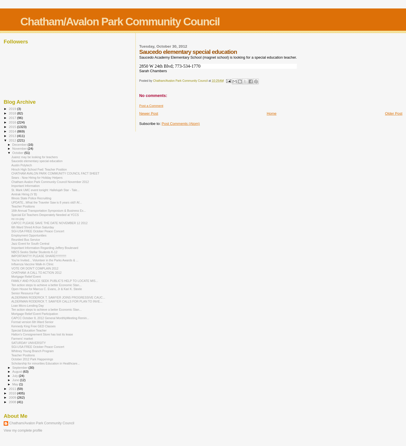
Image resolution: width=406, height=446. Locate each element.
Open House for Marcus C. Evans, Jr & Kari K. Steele (46, 289)
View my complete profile (23, 430)
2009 (13, 397)
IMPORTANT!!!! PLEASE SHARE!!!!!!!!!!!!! (38, 256)
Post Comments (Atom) (181, 124)
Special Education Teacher (29, 330)
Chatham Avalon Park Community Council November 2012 (50, 182)
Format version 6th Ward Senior (32, 322)
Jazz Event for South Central (30, 243)
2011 (13, 388)
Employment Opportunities (29, 235)
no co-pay (17, 218)
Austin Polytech (21, 165)
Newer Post (148, 113)
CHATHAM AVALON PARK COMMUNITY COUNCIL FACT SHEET (55, 173)
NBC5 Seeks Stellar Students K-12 (34, 252)
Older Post (393, 113)
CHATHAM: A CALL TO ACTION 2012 (36, 272)
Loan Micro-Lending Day (27, 305)
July (15, 375)
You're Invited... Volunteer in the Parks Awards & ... (44, 260)
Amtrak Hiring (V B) (24, 194)
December (20, 144)
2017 (13, 118)
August (17, 371)
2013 (13, 136)
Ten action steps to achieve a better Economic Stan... (46, 285)
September (20, 367)
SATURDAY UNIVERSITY (28, 343)
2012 (13, 140)
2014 (13, 131)
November (20, 148)
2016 (13, 122)
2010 (13, 393)
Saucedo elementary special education (37, 161)
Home (272, 113)
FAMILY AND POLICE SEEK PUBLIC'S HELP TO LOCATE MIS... (54, 280)
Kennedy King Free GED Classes (33, 326)
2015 (13, 127)
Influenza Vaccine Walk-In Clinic (32, 264)
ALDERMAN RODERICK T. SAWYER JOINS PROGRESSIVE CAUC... (58, 297)
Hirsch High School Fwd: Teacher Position (39, 169)
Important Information (25, 185)
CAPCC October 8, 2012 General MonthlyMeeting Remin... (50, 318)
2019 (13, 109)
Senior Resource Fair (25, 293)
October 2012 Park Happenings (32, 359)
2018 (13, 113)
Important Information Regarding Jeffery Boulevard (44, 248)
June (16, 380)
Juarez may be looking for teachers (34, 157)
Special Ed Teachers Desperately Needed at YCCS (45, 215)
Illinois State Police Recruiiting (31, 198)
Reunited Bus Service (25, 239)
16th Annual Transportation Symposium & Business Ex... (48, 210)
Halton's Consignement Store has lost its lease (42, 334)
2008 (13, 402)
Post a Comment (151, 105)
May (15, 384)
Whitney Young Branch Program (32, 351)
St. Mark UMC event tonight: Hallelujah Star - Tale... (45, 190)
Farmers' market (22, 338)
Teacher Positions (23, 206)
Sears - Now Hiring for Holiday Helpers (37, 177)
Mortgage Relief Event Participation (34, 313)
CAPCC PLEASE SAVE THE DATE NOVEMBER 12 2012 (49, 223)
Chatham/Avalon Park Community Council (120, 22)
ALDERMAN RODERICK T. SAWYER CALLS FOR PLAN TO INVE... (56, 301)
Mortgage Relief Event (26, 276)
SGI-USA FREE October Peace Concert (37, 231)
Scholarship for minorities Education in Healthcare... (45, 363)
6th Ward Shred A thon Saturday (32, 227)
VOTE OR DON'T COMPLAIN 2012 (34, 268)
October (18, 152)
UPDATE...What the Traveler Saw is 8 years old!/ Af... (46, 202)
